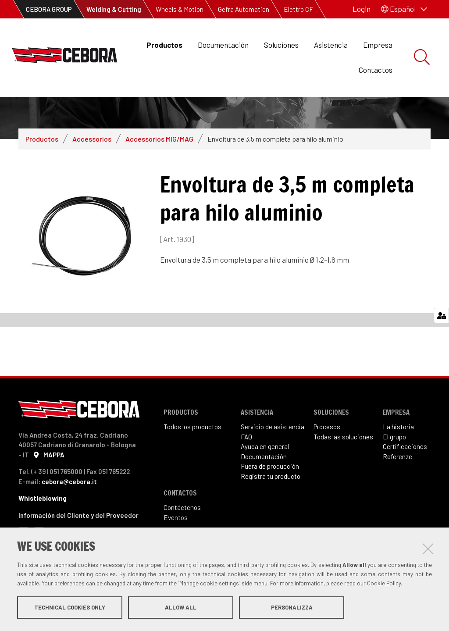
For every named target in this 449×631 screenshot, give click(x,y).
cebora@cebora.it (69, 517)
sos (335, 463)
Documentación (223, 44)
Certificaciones (405, 482)
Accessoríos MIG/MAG (159, 175)
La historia (398, 463)
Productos (164, 44)
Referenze (397, 492)
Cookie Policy (384, 584)
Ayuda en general (265, 482)
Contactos (375, 69)
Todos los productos (192, 463)
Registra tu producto (270, 512)
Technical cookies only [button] (69, 608)
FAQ (246, 473)
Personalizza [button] (292, 608)
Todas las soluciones (343, 473)
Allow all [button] (180, 608)
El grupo (394, 473)
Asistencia (331, 44)
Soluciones (281, 44)
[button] (404, 9)
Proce (322, 463)
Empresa (377, 44)
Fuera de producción (270, 502)
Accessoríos (91, 175)
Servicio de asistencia (272, 463)
